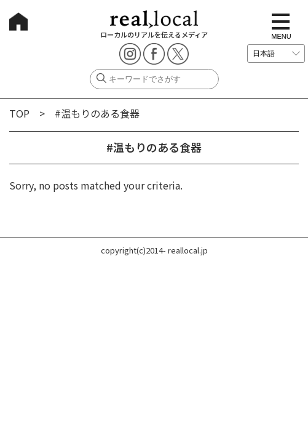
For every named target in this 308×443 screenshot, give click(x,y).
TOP (19, 113)
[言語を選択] (276, 53)
